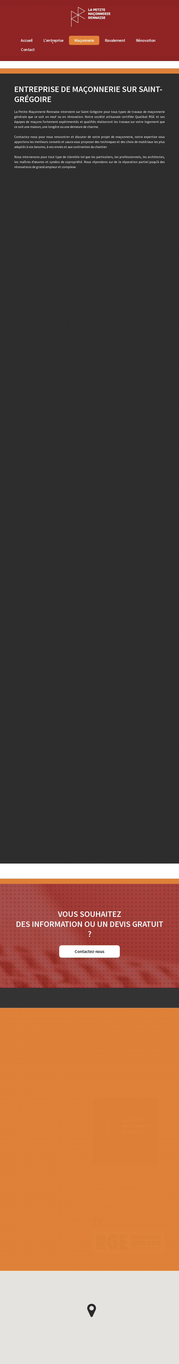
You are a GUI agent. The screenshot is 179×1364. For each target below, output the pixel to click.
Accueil (62, 40)
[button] (91, 1310)
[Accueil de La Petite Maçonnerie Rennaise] (126, 8)
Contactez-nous (89, 951)
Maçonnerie (119, 40)
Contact (63, 49)
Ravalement (150, 40)
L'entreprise (88, 40)
